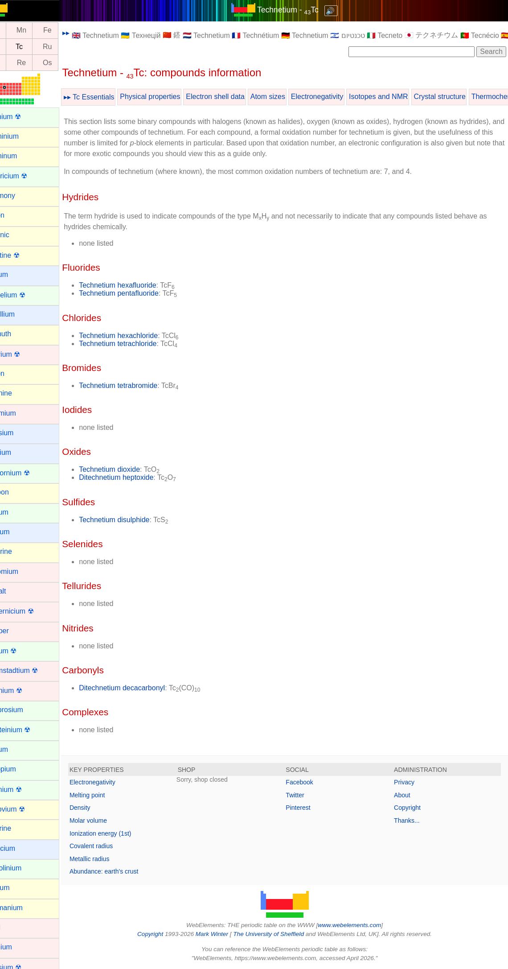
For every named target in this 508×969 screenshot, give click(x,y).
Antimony (21, 195)
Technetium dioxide (130, 469)
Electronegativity (338, 96)
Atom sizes (288, 96)
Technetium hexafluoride (138, 285)
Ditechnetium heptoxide (137, 477)
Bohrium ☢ (23, 354)
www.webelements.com (360, 925)
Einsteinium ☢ (28, 730)
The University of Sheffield (280, 934)
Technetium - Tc (298, 9)
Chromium (22, 571)
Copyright (412, 807)
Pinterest (308, 807)
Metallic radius (110, 858)
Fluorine (19, 828)
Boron (15, 373)
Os (68, 62)
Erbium (17, 749)
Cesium (18, 532)
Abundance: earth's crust (124, 871)
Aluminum (22, 156)
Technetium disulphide (135, 520)
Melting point (108, 795)
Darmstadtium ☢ (32, 670)
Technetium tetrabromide (139, 385)
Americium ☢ (27, 176)
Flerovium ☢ (26, 809)
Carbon (17, 492)
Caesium (20, 433)
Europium (21, 769)
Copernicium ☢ (30, 611)
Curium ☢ (21, 651)
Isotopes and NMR (399, 96)
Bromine (19, 393)
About (407, 795)
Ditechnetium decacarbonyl (143, 688)
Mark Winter (222, 934)
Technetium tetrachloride (138, 343)
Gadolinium (24, 868)
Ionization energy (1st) (121, 833)
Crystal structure (460, 96)
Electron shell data (236, 96)
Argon (15, 215)
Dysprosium (25, 709)
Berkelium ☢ (26, 295)
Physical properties (171, 96)
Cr (16, 30)
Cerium (17, 512)
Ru (68, 46)
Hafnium (19, 947)
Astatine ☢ (23, 255)
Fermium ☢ (24, 789)
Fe (68, 30)
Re (42, 62)
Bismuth (19, 334)
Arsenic (18, 235)
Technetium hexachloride (139, 335)
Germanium (25, 907)
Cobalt (16, 591)
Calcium (19, 452)
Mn (42, 30)
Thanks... (412, 820)
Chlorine (19, 551)
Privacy (409, 782)
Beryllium (21, 314)
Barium (17, 274)
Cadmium (21, 413)
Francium (21, 848)
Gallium (18, 887)
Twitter (305, 795)
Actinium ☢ (24, 116)
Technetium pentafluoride (140, 293)
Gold (13, 927)
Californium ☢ (28, 473)
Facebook (310, 782)
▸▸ (86, 33)
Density (100, 807)
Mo (16, 46)
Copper (17, 631)
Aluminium (23, 136)
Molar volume (109, 820)
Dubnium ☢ (24, 690)
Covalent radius (112, 845)
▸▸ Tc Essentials (110, 97)
